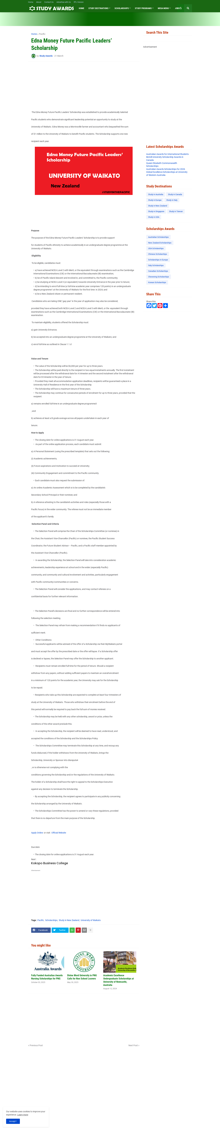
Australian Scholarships (158, 237)
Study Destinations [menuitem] (98, 8)
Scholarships (51, 920)
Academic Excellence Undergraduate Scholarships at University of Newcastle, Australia (118, 980)
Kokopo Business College (49, 863)
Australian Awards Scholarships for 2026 (165, 169)
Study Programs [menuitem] (143, 8)
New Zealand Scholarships (159, 243)
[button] (180, 8)
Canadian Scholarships (158, 271)
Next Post (133, 1045)
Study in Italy (171, 200)
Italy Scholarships (156, 265)
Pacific (42, 34)
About (38, 2)
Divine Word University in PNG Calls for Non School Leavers (82, 977)
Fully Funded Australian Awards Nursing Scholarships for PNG (47, 977)
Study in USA (153, 217)
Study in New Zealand (69, 920)
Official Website (58, 832)
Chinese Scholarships (157, 254)
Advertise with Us (64, 2)
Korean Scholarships (157, 282)
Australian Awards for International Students (167, 154)
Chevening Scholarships (158, 277)
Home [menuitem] (81, 8)
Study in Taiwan (176, 211)
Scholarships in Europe (158, 260)
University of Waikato (91, 920)
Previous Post (36, 1045)
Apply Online (37, 832)
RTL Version (79, 2)
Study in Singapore (156, 211)
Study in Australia (155, 194)
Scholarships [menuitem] (122, 8)
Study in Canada (175, 194)
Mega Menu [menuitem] (163, 8)
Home (30, 2)
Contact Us (48, 2)
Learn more (22, 1114)
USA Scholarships (156, 248)
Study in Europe (154, 200)
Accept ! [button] (13, 1121)
